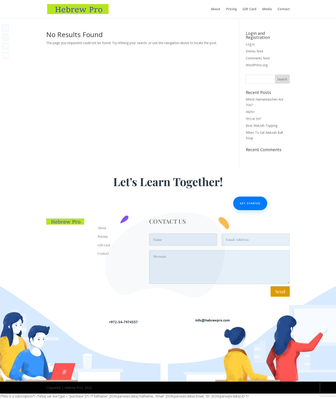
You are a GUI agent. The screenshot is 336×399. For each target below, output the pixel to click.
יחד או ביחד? (253, 119)
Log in (250, 44)
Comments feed (257, 58)
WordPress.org (256, 65)
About (215, 9)
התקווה (250, 112)
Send (280, 291)
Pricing (231, 9)
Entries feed (254, 51)
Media (267, 9)
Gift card (104, 245)
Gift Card (249, 9)
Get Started (250, 203)
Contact (284, 9)
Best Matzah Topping (261, 125)
